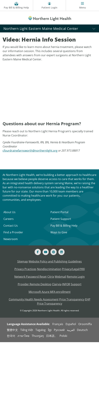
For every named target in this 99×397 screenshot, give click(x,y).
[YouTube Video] (51, 93)
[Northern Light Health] (49, 17)
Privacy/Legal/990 (73, 269)
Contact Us (10, 225)
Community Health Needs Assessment (34, 299)
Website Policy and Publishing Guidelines (55, 261)
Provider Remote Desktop (34, 284)
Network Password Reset (30, 277)
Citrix (50, 277)
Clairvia (56, 284)
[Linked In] (61, 252)
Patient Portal (59, 212)
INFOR (66, 284)
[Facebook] (38, 252)
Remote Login (76, 277)
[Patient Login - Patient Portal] (49, 5)
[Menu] (82, 5)
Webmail (60, 277)
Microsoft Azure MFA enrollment (50, 292)
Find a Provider (13, 232)
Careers (8, 219)
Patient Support (60, 219)
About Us (9, 212)
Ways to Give (58, 232)
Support (76, 284)
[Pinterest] (53, 252)
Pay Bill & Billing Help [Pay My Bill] (63, 225)
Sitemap (22, 261)
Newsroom (10, 239)
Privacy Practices (25, 269)
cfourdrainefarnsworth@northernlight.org (30, 150)
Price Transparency (71, 299)
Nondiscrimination (49, 269)
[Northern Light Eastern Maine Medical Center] (49, 28)
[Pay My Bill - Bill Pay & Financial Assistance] (16, 5)
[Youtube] (46, 252)
